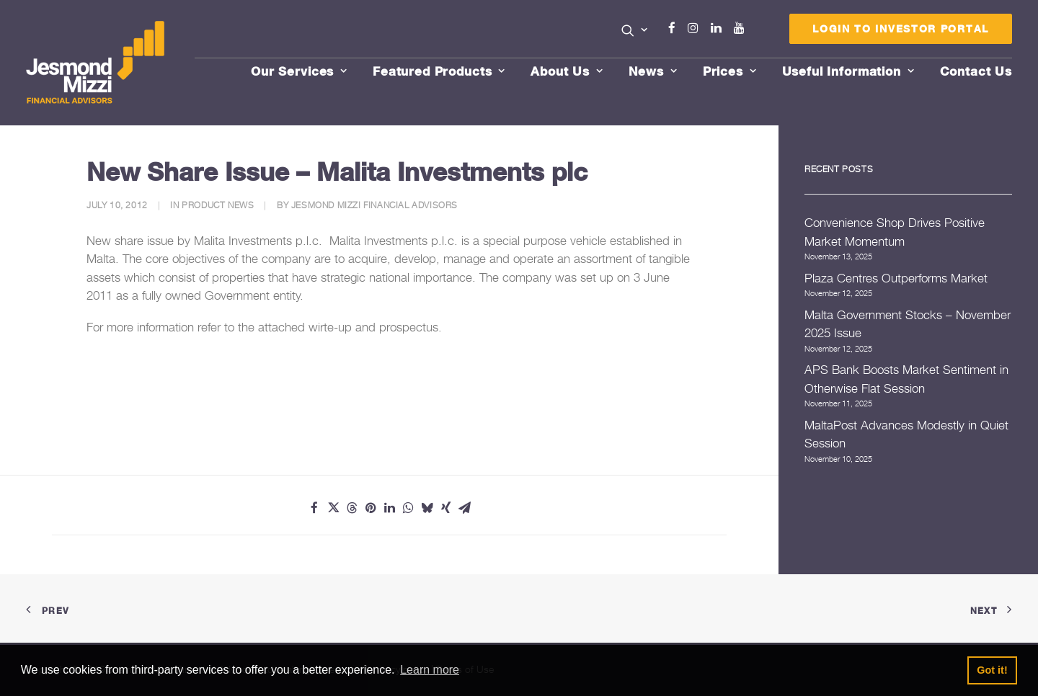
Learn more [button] (429, 670)
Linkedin (719, 28)
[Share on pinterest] (370, 508)
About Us (567, 71)
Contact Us (976, 71)
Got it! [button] (992, 670)
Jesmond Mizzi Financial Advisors (374, 205)
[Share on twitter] (333, 508)
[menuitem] (634, 31)
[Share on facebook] (314, 508)
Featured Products (439, 71)
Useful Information (848, 71)
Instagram (696, 28)
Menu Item (760, 31)
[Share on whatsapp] (408, 508)
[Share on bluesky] (426, 508)
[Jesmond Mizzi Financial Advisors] (96, 62)
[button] (634, 30)
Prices (730, 71)
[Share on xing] (445, 508)
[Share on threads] (351, 508)
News (653, 71)
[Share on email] (464, 508)
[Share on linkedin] (389, 508)
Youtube (742, 28)
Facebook (678, 28)
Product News (218, 205)
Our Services (299, 71)
